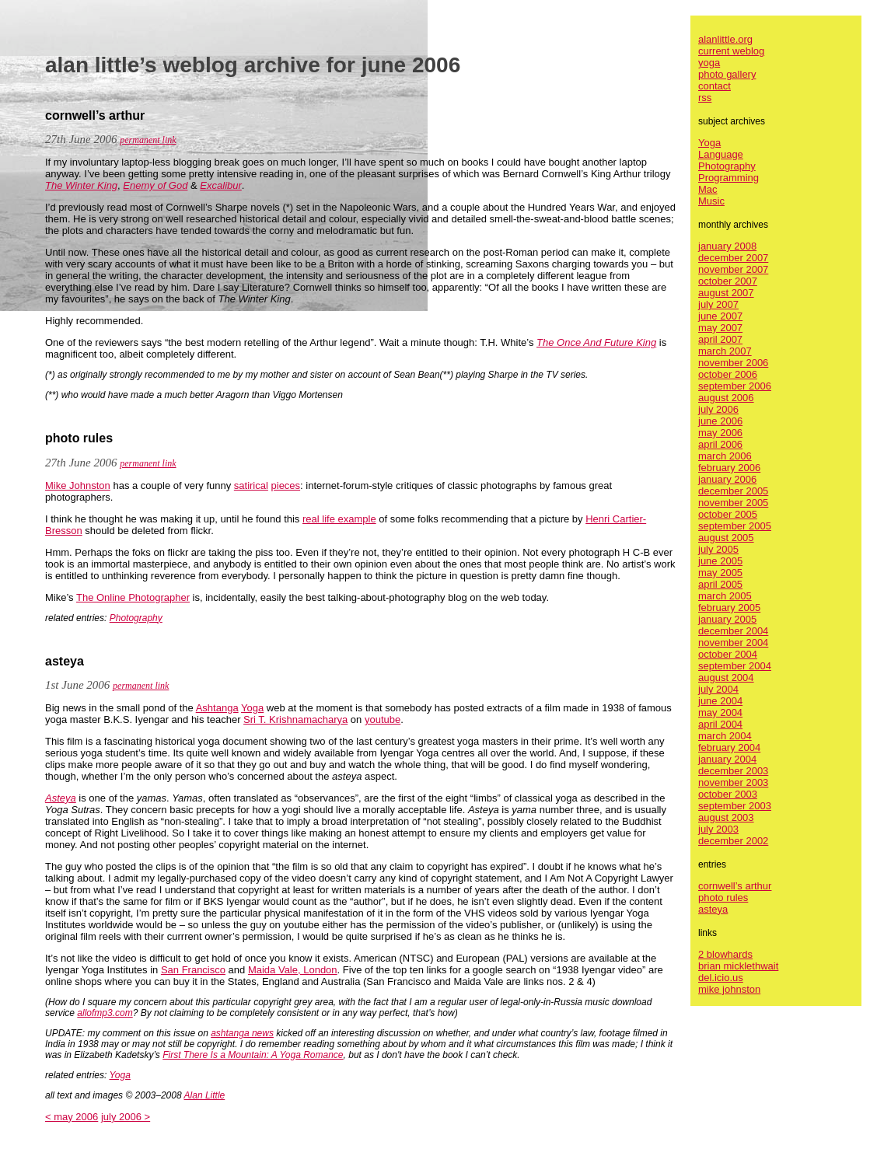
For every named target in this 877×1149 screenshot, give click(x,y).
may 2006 (720, 432)
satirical (251, 485)
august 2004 (726, 677)
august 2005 (726, 537)
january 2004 (727, 759)
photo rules (723, 897)
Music (711, 201)
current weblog (731, 51)
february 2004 (729, 747)
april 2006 (720, 444)
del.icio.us (720, 977)
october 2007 (727, 281)
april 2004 (720, 724)
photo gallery (727, 74)
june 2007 (720, 316)
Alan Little (204, 1095)
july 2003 (718, 829)
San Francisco (193, 970)
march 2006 (725, 456)
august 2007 (726, 293)
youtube (382, 719)
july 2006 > (125, 1117)
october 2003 (727, 794)
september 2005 (734, 526)
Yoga (252, 708)
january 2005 (727, 619)
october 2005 (727, 514)
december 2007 (733, 258)
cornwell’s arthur (734, 886)
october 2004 (727, 654)
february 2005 (729, 607)
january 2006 (727, 479)
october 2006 (727, 374)
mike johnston (729, 989)
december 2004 (733, 631)
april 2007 (720, 339)
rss (704, 97)
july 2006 (718, 409)
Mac (708, 189)
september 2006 (734, 386)
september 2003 (734, 806)
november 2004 (733, 642)
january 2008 (727, 246)
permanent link (148, 139)
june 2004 (720, 701)
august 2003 (726, 817)
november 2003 (733, 782)
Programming (728, 177)
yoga (709, 62)
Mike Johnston (77, 485)
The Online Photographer (133, 597)
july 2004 (718, 689)
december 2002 (733, 841)
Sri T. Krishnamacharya (295, 719)
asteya (713, 909)
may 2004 (720, 712)
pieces (286, 485)
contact (714, 86)
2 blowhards (725, 954)
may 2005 (720, 572)
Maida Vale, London (292, 970)
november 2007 (733, 269)
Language (720, 154)
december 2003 (733, 771)
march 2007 (725, 351)
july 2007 (718, 304)
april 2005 (720, 584)
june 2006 (720, 421)
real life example (339, 519)
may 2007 (720, 328)
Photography (136, 618)
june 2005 (720, 561)
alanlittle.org (725, 39)
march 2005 (725, 596)
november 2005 (733, 502)
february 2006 (729, 467)
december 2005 (733, 491)
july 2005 (718, 549)
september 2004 (734, 666)
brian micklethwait (738, 966)
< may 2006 (71, 1117)
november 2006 (733, 362)
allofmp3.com (104, 1013)
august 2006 (726, 397)
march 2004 (725, 736)
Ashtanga (217, 708)
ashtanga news (242, 1033)
